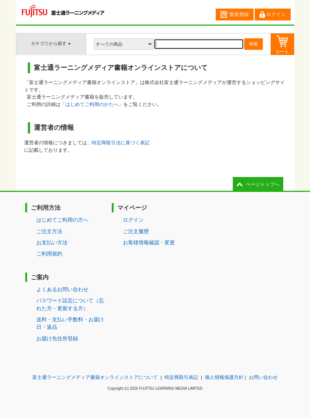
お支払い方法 (52, 242)
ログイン (272, 14)
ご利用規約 (49, 254)
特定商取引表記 (181, 377)
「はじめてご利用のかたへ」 (92, 104)
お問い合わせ (263, 377)
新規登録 (235, 14)
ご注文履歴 (136, 231)
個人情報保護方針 (224, 377)
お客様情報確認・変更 (149, 242)
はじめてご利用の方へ (62, 220)
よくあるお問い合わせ (62, 289)
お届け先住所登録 (57, 338)
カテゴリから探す (51, 43)
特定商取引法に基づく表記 (121, 142)
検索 (253, 43)
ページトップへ (263, 184)
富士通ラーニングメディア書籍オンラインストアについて (95, 377)
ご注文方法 (49, 231)
